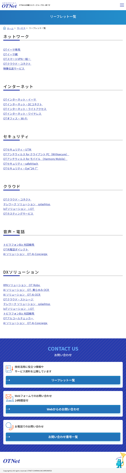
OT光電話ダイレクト (16, 249)
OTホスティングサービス (18, 213)
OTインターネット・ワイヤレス (22, 114)
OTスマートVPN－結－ (17, 59)
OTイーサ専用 (12, 49)
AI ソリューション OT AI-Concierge (25, 254)
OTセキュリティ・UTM (17, 149)
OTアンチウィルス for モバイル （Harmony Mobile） (35, 159)
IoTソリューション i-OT (19, 209)
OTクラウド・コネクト (17, 64)
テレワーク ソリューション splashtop (27, 204)
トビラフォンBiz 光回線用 (19, 245)
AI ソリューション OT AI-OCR (22, 294)
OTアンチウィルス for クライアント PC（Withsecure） (36, 154)
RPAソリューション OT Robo (22, 285)
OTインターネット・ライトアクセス (25, 109)
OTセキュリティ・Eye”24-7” (20, 168)
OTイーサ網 (10, 54)
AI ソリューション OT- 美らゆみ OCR (26, 290)
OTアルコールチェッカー (18, 318)
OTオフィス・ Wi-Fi (15, 118)
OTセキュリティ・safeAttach (21, 164)
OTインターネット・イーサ (20, 99)
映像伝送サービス (14, 68)
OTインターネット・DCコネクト (23, 104)
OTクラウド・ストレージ (18, 299)
